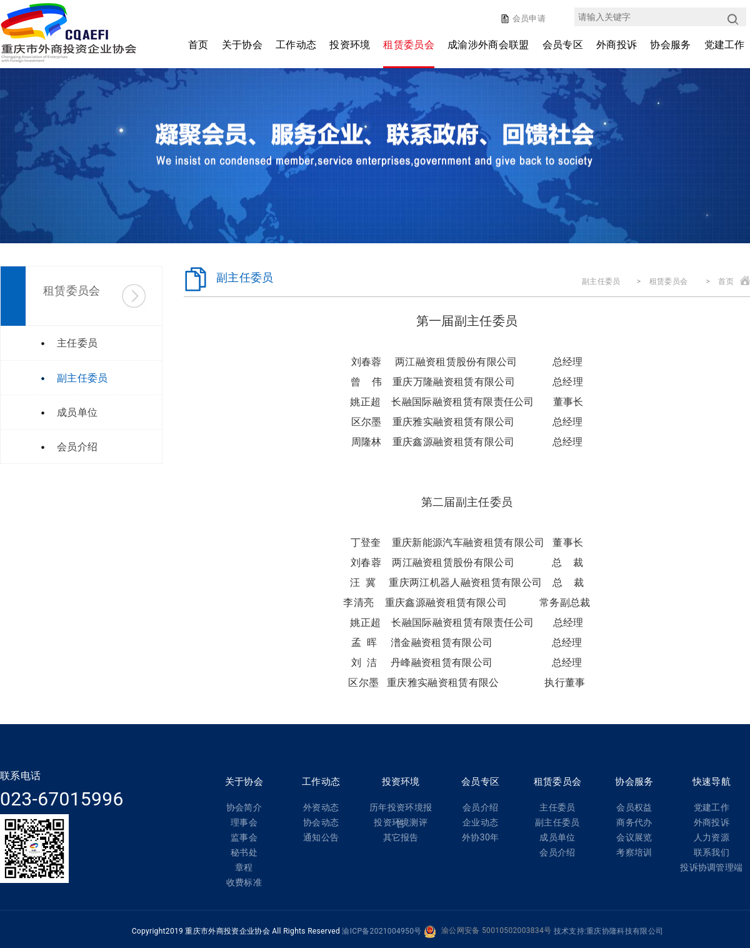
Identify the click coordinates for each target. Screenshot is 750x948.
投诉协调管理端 (711, 867)
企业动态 (480, 822)
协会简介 (244, 807)
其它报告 (401, 837)
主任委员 (557, 807)
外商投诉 (616, 45)
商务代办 (634, 822)
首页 (198, 45)
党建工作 (724, 45)
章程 (244, 867)
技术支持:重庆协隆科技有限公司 (609, 931)
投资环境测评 (401, 822)
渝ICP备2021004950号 (381, 931)
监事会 (244, 837)
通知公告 (321, 837)
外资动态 (321, 807)
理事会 (244, 822)
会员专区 (562, 45)
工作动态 (296, 45)
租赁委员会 (408, 45)
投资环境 (349, 45)
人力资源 (711, 837)
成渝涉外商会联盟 (488, 45)
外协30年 (480, 837)
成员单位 (557, 837)
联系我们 (711, 852)
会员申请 (528, 18)
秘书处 (244, 852)
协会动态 (321, 822)
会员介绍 (480, 807)
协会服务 (670, 45)
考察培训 (634, 852)
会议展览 (634, 837)
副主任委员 (601, 281)
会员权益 (634, 807)
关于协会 (242, 45)
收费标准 (244, 882)
